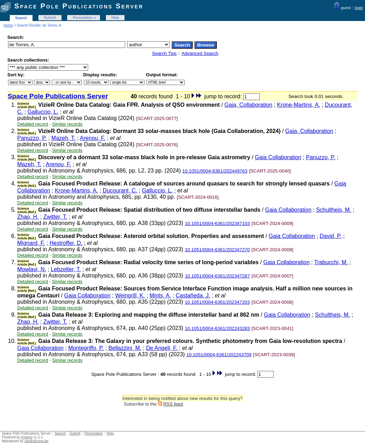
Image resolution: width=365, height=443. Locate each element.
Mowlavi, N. (31, 269)
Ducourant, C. (120, 191)
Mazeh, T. (63, 138)
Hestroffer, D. (66, 243)
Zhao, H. (27, 217)
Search (21, 18)
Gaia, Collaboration (248, 105)
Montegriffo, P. (86, 348)
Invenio (27, 437)
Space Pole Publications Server (78, 6)
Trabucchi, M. (331, 262)
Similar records (67, 124)
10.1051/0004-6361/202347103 (217, 223)
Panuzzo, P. (31, 138)
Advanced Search (199, 53)
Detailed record (32, 124)
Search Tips (164, 53)
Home (8, 25)
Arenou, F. (92, 138)
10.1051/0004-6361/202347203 (217, 302)
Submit (50, 18)
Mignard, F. (31, 243)
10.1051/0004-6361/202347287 (217, 276)
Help (115, 18)
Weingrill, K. (130, 295)
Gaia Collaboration (278, 157)
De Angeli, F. (162, 348)
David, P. (331, 236)
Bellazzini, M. (124, 348)
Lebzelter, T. (66, 269)
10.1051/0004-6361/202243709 (218, 354)
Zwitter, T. (55, 217)
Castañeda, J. (193, 295)
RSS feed (173, 404)
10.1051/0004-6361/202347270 (217, 249)
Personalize (82, 18)
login (359, 8)
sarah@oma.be (36, 441)
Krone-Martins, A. (298, 105)
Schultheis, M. (333, 210)
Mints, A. (160, 295)
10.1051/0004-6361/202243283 (217, 328)
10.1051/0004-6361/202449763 (215, 171)
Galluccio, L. (43, 112)
